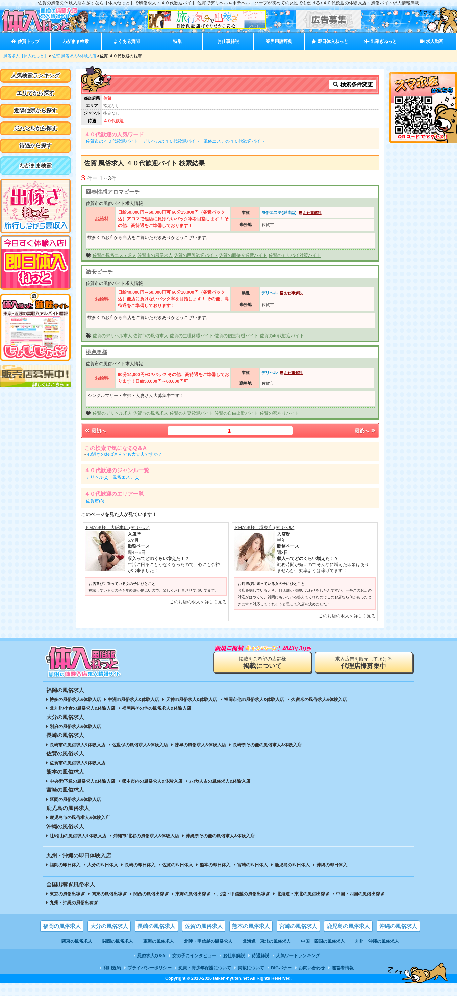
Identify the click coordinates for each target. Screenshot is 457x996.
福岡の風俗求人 (62, 926)
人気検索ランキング (35, 75)
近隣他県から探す (35, 110)
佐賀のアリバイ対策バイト (295, 255)
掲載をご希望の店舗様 (262, 662)
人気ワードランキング (298, 955)
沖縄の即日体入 (331, 864)
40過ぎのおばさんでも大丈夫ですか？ (124, 454)
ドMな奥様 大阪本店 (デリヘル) (117, 527)
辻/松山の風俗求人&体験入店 (78, 835)
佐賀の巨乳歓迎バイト (196, 255)
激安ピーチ (99, 272)
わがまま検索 (75, 41)
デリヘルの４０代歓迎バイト (171, 141)
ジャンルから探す (35, 128)
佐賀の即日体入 (177, 864)
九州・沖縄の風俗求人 (377, 941)
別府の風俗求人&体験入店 (75, 726)
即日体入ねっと (330, 41)
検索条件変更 (352, 84)
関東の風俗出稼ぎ (109, 893)
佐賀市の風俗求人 (155, 255)
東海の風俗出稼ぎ (192, 893)
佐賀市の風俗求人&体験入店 (77, 762)
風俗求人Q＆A (151, 955)
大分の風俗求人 (109, 926)
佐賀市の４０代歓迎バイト (112, 141)
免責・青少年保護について (204, 967)
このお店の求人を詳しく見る (198, 601)
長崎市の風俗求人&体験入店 (77, 744)
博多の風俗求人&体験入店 (75, 699)
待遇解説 (260, 955)
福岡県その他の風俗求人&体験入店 (156, 708)
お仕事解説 (228, 41)
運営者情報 (343, 967)
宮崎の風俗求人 (298, 926)
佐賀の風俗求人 (204, 926)
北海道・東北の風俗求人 (267, 941)
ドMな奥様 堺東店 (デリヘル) (264, 527)
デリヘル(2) (97, 477)
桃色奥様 (96, 352)
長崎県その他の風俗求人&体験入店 (267, 744)
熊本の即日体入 (215, 864)
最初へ (95, 430)
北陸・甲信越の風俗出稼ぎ (243, 893)
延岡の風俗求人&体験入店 (75, 799)
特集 (177, 41)
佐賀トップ (25, 41)
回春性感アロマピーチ (113, 192)
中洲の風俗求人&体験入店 (133, 699)
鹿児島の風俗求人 (348, 926)
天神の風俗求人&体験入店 (191, 699)
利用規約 (112, 967)
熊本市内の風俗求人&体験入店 (152, 781)
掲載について (251, 967)
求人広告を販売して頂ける (364, 662)
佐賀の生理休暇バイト (191, 335)
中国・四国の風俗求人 (323, 941)
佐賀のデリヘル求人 (112, 335)
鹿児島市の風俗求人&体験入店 (80, 817)
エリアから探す (35, 93)
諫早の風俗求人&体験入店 (200, 744)
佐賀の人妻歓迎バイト (191, 413)
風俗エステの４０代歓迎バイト (234, 141)
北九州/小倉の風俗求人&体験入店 (83, 708)
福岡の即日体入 (65, 864)
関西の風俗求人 (117, 941)
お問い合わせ (312, 967)
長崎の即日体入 (140, 864)
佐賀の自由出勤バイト (236, 413)
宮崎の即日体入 (252, 864)
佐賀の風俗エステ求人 (114, 255)
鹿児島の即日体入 (292, 864)
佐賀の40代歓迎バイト (282, 335)
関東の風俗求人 (76, 941)
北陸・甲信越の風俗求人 (208, 941)
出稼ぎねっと (380, 41)
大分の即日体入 (102, 864)
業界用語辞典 (279, 41)
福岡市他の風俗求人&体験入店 (254, 699)
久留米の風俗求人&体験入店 (319, 699)
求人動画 (431, 41)
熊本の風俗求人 (251, 926)
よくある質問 (126, 41)
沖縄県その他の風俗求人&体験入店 (220, 835)
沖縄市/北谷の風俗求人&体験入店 (146, 835)
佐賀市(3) (95, 500)
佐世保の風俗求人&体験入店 (140, 744)
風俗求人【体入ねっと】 (25, 56)
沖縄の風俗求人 (398, 926)
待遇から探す (35, 146)
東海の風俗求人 (158, 941)
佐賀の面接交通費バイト (243, 255)
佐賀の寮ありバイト (279, 413)
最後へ (365, 430)
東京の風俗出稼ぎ (67, 893)
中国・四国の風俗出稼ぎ (360, 893)
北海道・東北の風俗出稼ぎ (303, 893)
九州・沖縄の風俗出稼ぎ (74, 902)
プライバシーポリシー (150, 967)
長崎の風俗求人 (156, 926)
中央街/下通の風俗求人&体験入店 (83, 781)
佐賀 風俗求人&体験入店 (74, 56)
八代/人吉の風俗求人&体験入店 (220, 781)
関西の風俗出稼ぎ (151, 893)
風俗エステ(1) (126, 477)
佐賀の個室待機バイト (236, 335)
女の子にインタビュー (194, 955)
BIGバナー (281, 967)
